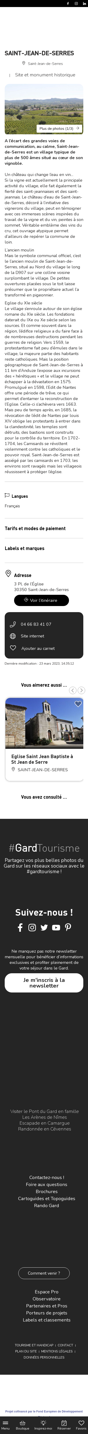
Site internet (32, 636)
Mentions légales (57, 1351)
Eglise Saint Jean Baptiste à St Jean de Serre (42, 759)
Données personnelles (44, 1357)
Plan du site (26, 1351)
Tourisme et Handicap (34, 1345)
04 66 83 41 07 (36, 624)
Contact (65, 1345)
